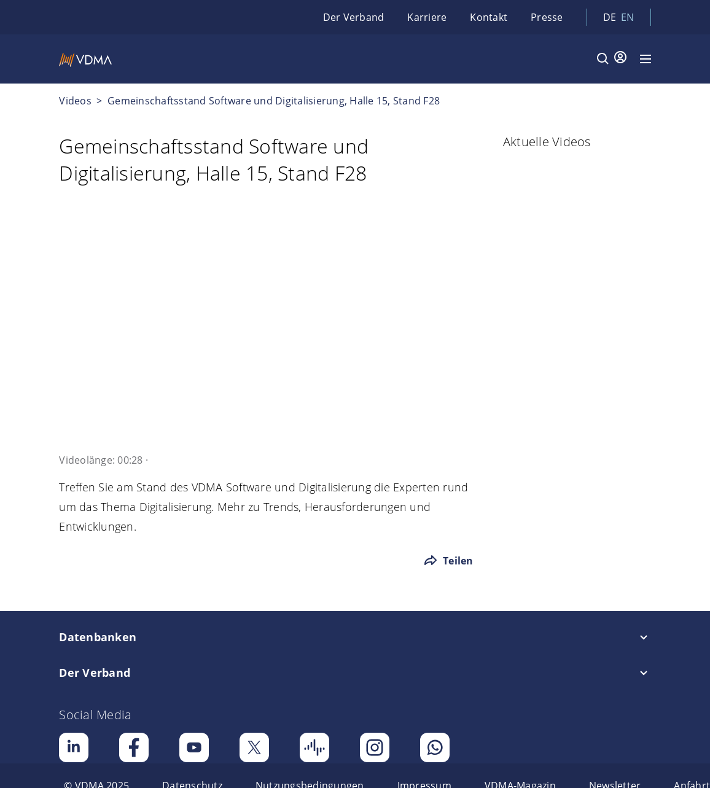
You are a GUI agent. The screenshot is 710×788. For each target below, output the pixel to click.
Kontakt (488, 17)
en (627, 17)
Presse (547, 17)
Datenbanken (97, 637)
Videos (75, 100)
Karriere (427, 17)
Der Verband (353, 17)
